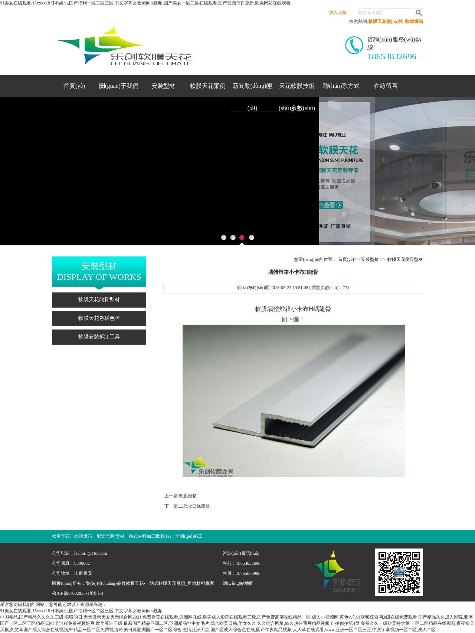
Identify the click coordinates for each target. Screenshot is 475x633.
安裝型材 (163, 86)
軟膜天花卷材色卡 (99, 318)
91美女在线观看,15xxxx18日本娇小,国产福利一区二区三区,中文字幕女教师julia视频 (81, 610)
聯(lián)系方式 (341, 86)
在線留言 (386, 86)
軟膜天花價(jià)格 (385, 21)
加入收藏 (338, 12)
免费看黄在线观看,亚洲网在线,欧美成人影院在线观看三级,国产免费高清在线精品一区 (226, 617)
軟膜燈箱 (414, 21)
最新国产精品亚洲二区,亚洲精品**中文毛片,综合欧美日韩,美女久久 (190, 623)
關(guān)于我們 (118, 86)
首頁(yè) (74, 86)
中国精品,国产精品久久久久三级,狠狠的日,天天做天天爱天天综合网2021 (70, 617)
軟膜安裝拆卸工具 (99, 336)
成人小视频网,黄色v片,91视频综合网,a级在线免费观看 (364, 617)
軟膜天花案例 (208, 86)
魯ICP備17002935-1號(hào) (77, 593)
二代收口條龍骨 (194, 506)
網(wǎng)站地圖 (238, 583)
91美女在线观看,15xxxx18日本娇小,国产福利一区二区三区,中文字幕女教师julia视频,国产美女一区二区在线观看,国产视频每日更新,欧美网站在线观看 (145, 3)
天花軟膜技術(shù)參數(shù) (297, 90)
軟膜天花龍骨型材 (99, 299)
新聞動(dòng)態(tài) (252, 90)
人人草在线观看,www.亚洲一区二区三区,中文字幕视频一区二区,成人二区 (364, 629)
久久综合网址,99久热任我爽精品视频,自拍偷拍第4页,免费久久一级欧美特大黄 (333, 623)
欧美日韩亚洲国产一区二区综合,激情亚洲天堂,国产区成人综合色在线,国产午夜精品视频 (205, 629)
